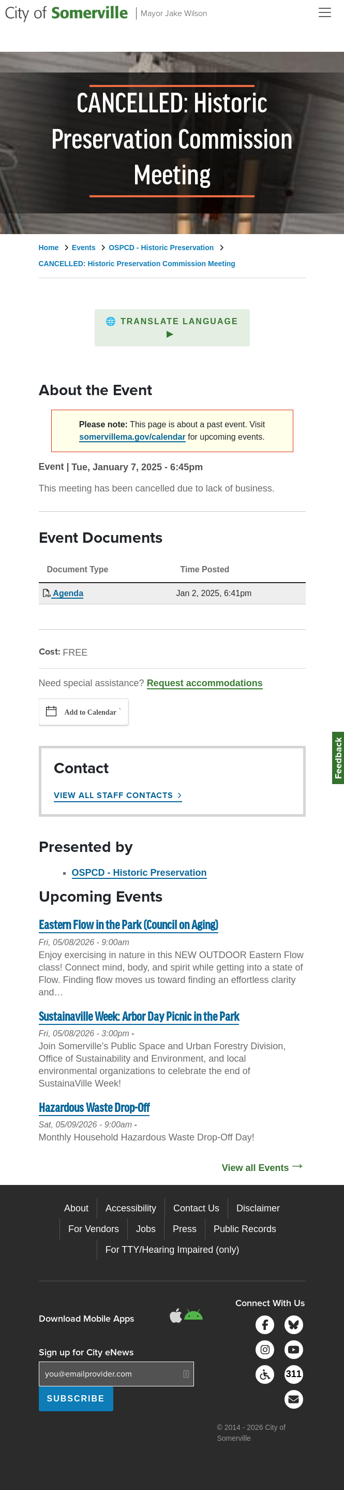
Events (84, 247)
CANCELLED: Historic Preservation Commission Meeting (137, 263)
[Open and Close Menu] (325, 12)
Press (185, 1229)
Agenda (67, 593)
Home (49, 247)
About (76, 1208)
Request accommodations (205, 683)
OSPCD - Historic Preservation (161, 247)
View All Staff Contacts (113, 795)
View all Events (255, 1168)
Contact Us (196, 1208)
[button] (172, 327)
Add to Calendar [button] (90, 712)
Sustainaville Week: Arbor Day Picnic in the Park (139, 1017)
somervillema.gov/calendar (132, 436)
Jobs (146, 1229)
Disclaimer (258, 1208)
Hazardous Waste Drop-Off (94, 1108)
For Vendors (93, 1229)
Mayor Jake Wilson (174, 13)
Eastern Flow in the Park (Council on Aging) (128, 925)
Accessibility (131, 1208)
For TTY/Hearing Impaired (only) (173, 1250)
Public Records (245, 1229)
